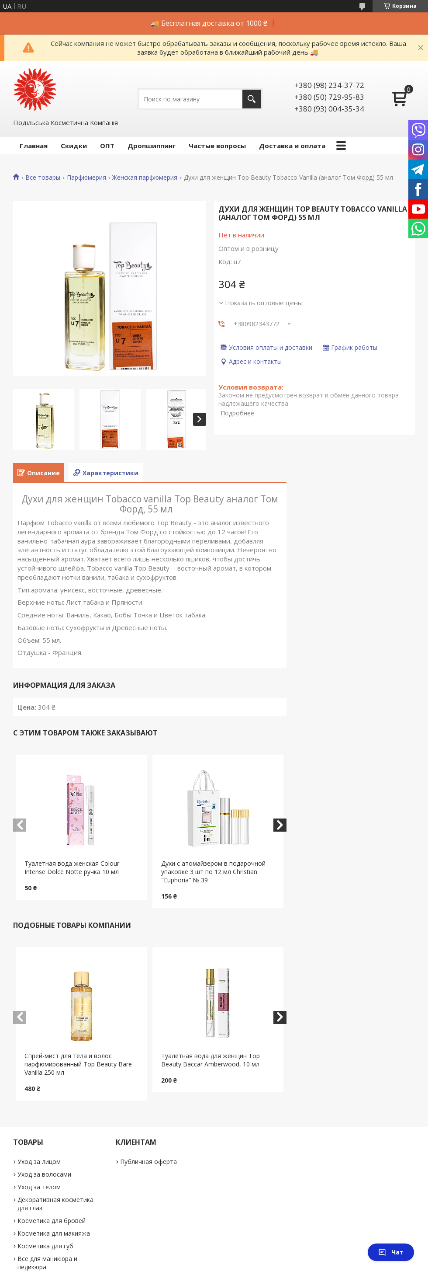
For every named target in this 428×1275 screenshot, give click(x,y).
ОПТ (107, 145)
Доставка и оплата (292, 145)
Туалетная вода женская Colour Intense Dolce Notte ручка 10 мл (71, 867)
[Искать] (251, 99)
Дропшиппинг (152, 145)
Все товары (42, 177)
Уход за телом (39, 1187)
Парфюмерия (86, 177)
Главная (34, 145)
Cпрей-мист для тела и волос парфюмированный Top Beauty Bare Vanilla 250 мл (78, 1064)
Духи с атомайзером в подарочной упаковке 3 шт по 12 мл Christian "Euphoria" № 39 (213, 871)
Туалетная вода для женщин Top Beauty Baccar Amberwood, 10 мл (210, 1060)
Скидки (74, 145)
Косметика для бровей (51, 1220)
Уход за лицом (39, 1161)
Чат (391, 1252)
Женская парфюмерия (144, 177)
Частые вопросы (217, 145)
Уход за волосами (44, 1174)
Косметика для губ (45, 1246)
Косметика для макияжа (53, 1233)
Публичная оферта (148, 1161)
